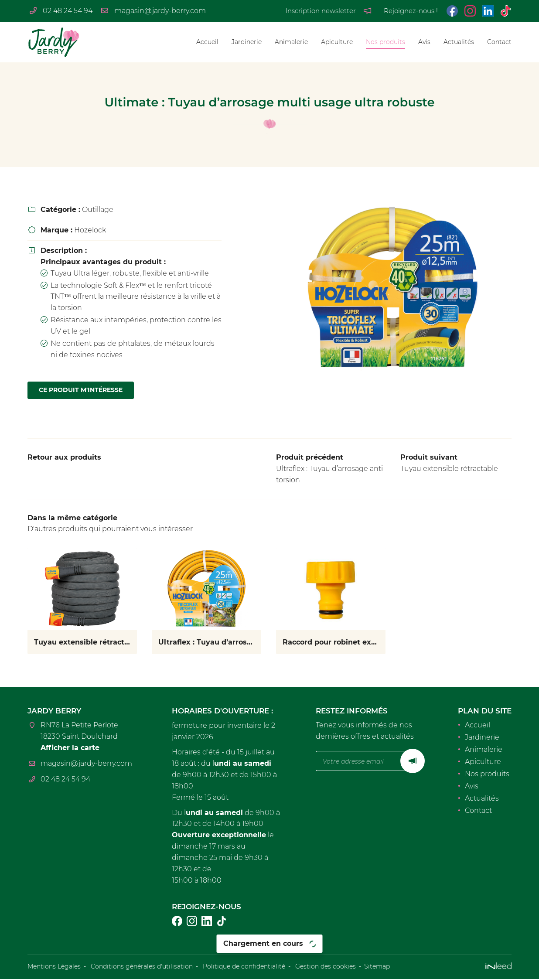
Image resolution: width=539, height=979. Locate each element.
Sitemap (377, 966)
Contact (499, 42)
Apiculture (337, 42)
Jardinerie (247, 42)
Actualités (458, 42)
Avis (424, 42)
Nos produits (385, 42)
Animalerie (291, 42)
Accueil (207, 42)
